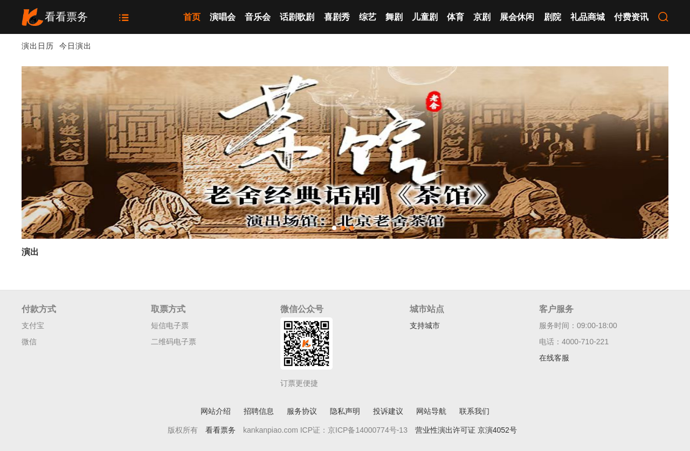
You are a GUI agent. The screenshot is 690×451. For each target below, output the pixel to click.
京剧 (482, 17)
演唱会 (223, 17)
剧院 (552, 17)
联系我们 (474, 411)
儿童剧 (425, 17)
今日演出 (75, 45)
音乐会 (258, 17)
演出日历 (38, 45)
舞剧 (394, 17)
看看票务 (220, 430)
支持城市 (425, 325)
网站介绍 (216, 411)
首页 (192, 17)
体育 (455, 17)
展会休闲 (517, 17)
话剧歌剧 (297, 17)
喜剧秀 (337, 17)
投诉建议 (388, 411)
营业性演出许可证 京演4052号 (466, 430)
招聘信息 (259, 411)
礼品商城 (587, 17)
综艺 (367, 17)
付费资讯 (631, 17)
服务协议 (302, 411)
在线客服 (554, 357)
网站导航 (431, 411)
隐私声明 (345, 411)
